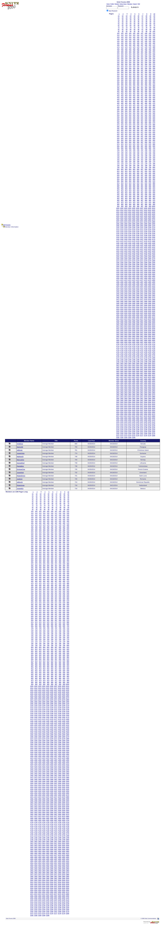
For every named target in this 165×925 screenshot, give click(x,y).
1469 (149, 297)
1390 (153, 282)
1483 (125, 301)
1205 (133, 247)
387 (142, 88)
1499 (149, 303)
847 (142, 177)
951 (118, 198)
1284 (129, 262)
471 (118, 105)
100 (154, 31)
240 (154, 58)
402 (122, 91)
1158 (145, 237)
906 (138, 189)
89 (150, 29)
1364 (129, 278)
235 (134, 58)
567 (142, 123)
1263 (125, 259)
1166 (137, 239)
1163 (125, 239)
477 (142, 105)
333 (126, 78)
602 (122, 130)
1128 (145, 231)
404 (130, 91)
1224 (129, 251)
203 (126, 53)
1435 (133, 292)
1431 (118, 292)
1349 (149, 274)
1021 (118, 212)
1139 (149, 233)
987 (142, 204)
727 (142, 154)
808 (146, 169)
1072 (122, 222)
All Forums (6, 225)
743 (126, 157)
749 (150, 157)
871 (118, 183)
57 (142, 23)
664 (130, 142)
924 (130, 192)
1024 (129, 212)
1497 (141, 303)
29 (150, 18)
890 (154, 185)
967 (142, 200)
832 (122, 175)
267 (142, 64)
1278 (145, 260)
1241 (118, 255)
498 (146, 109)
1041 (118, 216)
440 (154, 97)
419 (150, 93)
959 (150, 198)
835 (134, 175)
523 (126, 115)
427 (142, 95)
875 (134, 183)
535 (134, 117)
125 (134, 37)
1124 (129, 231)
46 (138, 22)
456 (138, 101)
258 (146, 62)
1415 (133, 288)
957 (142, 198)
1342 (122, 274)
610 (154, 130)
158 (146, 43)
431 (118, 97)
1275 (133, 260)
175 (134, 47)
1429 (149, 290)
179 (150, 47)
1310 (153, 266)
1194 (129, 245)
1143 (125, 235)
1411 (118, 288)
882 (122, 185)
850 (154, 177)
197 (142, 51)
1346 (137, 274)
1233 (125, 253)
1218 (145, 249)
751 (118, 159)
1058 (145, 218)
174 (130, 47)
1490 (153, 301)
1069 (149, 220)
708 (146, 150)
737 (142, 156)
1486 (137, 301)
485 (134, 107)
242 (122, 60)
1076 (137, 222)
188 (146, 49)
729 (150, 154)
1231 (118, 253)
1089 (149, 224)
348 (146, 80)
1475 (133, 299)
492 (122, 109)
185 (134, 49)
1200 (153, 245)
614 (130, 132)
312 (122, 74)
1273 (125, 260)
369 (150, 84)
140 (154, 39)
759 (150, 159)
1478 (145, 299)
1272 (122, 260)
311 (118, 74)
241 (118, 60)
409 (150, 91)
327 (142, 76)
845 (134, 177)
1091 (118, 225)
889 (150, 185)
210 (154, 53)
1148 (145, 235)
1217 (141, 249)
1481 (118, 301)
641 (118, 138)
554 (130, 121)
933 (126, 194)
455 (134, 101)
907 (142, 189)
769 (150, 161)
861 (118, 181)
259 (150, 62)
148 (146, 41)
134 (130, 39)
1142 (122, 235)
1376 (137, 280)
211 (118, 55)
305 (134, 72)
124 (130, 37)
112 (122, 35)
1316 (137, 268)
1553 (125, 315)
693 (126, 148)
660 (154, 140)
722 (122, 154)
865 (134, 181)
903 (126, 189)
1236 (137, 253)
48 (146, 22)
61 (118, 25)
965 (134, 200)
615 (134, 132)
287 (142, 68)
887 (142, 185)
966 (138, 200)
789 (150, 165)
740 (154, 156)
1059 (149, 218)
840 (154, 175)
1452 (122, 295)
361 (118, 84)
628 (146, 134)
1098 (145, 225)
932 (122, 194)
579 (150, 124)
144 (130, 41)
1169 (149, 239)
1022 (122, 212)
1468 (145, 297)
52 (122, 23)
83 (126, 29)
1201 (118, 247)
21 (118, 18)
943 (126, 196)
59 (150, 23)
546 (138, 119)
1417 (141, 288)
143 (126, 41)
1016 (137, 210)
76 (138, 27)
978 (146, 202)
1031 (118, 214)
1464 (129, 297)
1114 (129, 229)
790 (154, 165)
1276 (137, 260)
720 (154, 152)
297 (142, 70)
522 (122, 115)
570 (154, 123)
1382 (122, 282)
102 (122, 33)
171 (118, 47)
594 (130, 128)
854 (130, 179)
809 (150, 169)
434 (130, 97)
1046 (137, 216)
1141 (118, 235)
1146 (137, 235)
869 (150, 181)
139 (150, 39)
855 (134, 179)
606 (138, 130)
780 (154, 163)
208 (146, 53)
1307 (141, 266)
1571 (118, 319)
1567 (141, 317)
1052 (122, 218)
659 (150, 140)
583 (126, 126)
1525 (133, 309)
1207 (141, 247)
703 (126, 150)
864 (130, 181)
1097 (141, 225)
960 (154, 198)
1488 (145, 301)
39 (150, 20)
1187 (141, 243)
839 (150, 175)
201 (118, 53)
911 (118, 191)
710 (154, 150)
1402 (122, 286)
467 (142, 103)
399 (150, 90)
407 (142, 91)
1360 (153, 276)
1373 (125, 280)
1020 (153, 210)
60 (154, 23)
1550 (153, 313)
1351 (118, 276)
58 (146, 23)
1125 (133, 231)
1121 (118, 231)
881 (118, 185)
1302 (122, 266)
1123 (125, 231)
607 (142, 130)
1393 (125, 284)
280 (154, 66)
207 (142, 53)
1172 (122, 241)
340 (154, 78)
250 (154, 60)
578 (146, 124)
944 (130, 196)
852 (122, 179)
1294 (129, 264)
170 (154, 45)
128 (146, 37)
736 (138, 156)
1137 (141, 233)
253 (126, 62)
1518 (145, 307)
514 (130, 113)
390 (154, 88)
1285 (133, 262)
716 (138, 152)
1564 (129, 317)
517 (142, 113)
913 (126, 191)
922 (122, 192)
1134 (129, 233)
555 (134, 121)
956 (138, 198)
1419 (149, 288)
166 (138, 45)
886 (138, 185)
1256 (137, 257)
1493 (125, 303)
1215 (133, 249)
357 (142, 82)
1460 (153, 295)
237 (142, 58)
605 (134, 130)
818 (146, 171)
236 (138, 58)
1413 (125, 288)
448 (146, 99)
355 (134, 82)
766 (138, 161)
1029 (149, 212)
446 (138, 99)
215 (134, 55)
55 (134, 23)
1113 (125, 229)
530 (154, 115)
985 (134, 204)
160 (154, 43)
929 (150, 192)
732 (122, 156)
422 (122, 95)
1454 (129, 295)
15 (134, 16)
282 (122, 68)
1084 (129, 224)
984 (130, 204)
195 (134, 51)
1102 (122, 227)
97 (142, 31)
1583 (125, 321)
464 (130, 103)
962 (122, 200)
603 (126, 130)
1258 (145, 257)
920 (154, 191)
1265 (133, 259)
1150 (153, 235)
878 (146, 183)
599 (150, 128)
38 (146, 20)
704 (130, 150)
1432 (122, 292)
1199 (149, 245)
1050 (153, 216)
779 (150, 163)
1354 (129, 276)
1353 (125, 276)
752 (122, 159)
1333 (125, 272)
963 (126, 200)
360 (154, 82)
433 (126, 97)
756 (138, 159)
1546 (137, 313)
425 (134, 95)
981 (118, 204)
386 (138, 88)
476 (138, 105)
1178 (145, 241)
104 (130, 33)
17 (142, 16)
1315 (133, 268)
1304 (129, 266)
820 (154, 171)
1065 (133, 220)
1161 (118, 239)
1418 (145, 288)
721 (118, 154)
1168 (145, 239)
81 (118, 29)
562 (122, 123)
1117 (141, 229)
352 (122, 82)
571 (118, 124)
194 (130, 51)
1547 (141, 313)
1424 (129, 290)
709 (150, 150)
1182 (122, 243)
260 (154, 62)
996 (138, 206)
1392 (122, 284)
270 (154, 64)
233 (126, 58)
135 (134, 39)
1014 (129, 210)
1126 (137, 231)
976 (138, 202)
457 (142, 101)
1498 (145, 303)
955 (134, 198)
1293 (125, 264)
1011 (118, 210)
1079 (149, 222)
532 (122, 117)
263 (126, 64)
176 (138, 47)
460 (154, 101)
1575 (133, 319)
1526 (137, 309)
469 (150, 103)
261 (118, 64)
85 (134, 29)
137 (142, 39)
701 (118, 150)
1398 (145, 284)
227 (142, 56)
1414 (129, 288)
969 (150, 200)
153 (126, 43)
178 (146, 47)
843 (126, 177)
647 (142, 138)
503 (126, 111)
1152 (122, 237)
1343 (125, 274)
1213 (125, 249)
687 (142, 146)
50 (154, 22)
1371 (118, 280)
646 (138, 138)
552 (122, 121)
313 (126, 74)
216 (138, 55)
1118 (145, 229)
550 (154, 119)
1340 (153, 272)
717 (142, 152)
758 (146, 159)
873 (126, 183)
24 (130, 18)
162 (122, 45)
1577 (141, 319)
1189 (149, 243)
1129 (149, 231)
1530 (153, 309)
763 (126, 161)
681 (118, 146)
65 (134, 25)
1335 (133, 272)
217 (142, 55)
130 (154, 37)
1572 (122, 319)
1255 (133, 257)
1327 (141, 270)
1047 (141, 216)
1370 (153, 278)
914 (130, 191)
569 (150, 123)
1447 (141, 293)
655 (134, 140)
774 (130, 163)
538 (146, 117)
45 (134, 22)
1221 (118, 251)
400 (154, 90)
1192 (122, 245)
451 (118, 101)
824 (130, 173)
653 (126, 140)
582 (122, 126)
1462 (122, 297)
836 (138, 175)
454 (130, 101)
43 (126, 22)
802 (122, 169)
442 (122, 99)
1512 (122, 307)
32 (122, 20)
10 (154, 14)
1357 (141, 276)
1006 (137, 208)
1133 (125, 233)
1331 (118, 272)
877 (142, 183)
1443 (125, 293)
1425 (133, 290)
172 (122, 47)
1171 (118, 241)
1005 (133, 208)
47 (142, 22)
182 (122, 49)
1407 (141, 286)
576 (138, 124)
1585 (133, 321)
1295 (133, 264)
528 (146, 115)
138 (146, 39)
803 (126, 169)
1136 (137, 233)
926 (138, 192)
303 (126, 72)
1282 (122, 262)
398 (146, 90)
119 (150, 35)
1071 (118, 222)
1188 (145, 243)
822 (122, 173)
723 (126, 154)
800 (154, 167)
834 (130, 175)
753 (126, 159)
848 (146, 177)
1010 (153, 208)
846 (138, 177)
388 (146, 88)
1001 (118, 208)
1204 (129, 247)
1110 (153, 227)
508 (146, 111)
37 (142, 20)
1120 (153, 229)
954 (130, 198)
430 (154, 95)
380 (154, 86)
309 (150, 72)
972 (122, 202)
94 (130, 31)
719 (150, 152)
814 (130, 171)
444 (130, 99)
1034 (129, 214)
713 (126, 152)
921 (118, 192)
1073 (125, 222)
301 (118, 72)
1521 (118, 309)
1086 (137, 224)
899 (150, 187)
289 (150, 68)
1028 (145, 212)
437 (142, 97)
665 (134, 142)
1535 (133, 311)
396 (138, 90)
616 (138, 132)
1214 (129, 249)
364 (130, 84)
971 (118, 202)
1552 (122, 315)
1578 (145, 319)
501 (118, 111)
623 (126, 134)
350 (154, 80)
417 (142, 93)
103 (126, 33)
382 (122, 88)
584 (130, 126)
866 (138, 181)
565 (134, 123)
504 (130, 111)
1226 (137, 251)
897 (142, 187)
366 (138, 84)
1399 (149, 284)
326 (138, 76)
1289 (149, 262)
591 (118, 128)
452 (122, 101)
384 (130, 88)
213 (126, 55)
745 (134, 157)
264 (130, 64)
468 (146, 103)
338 (146, 78)
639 (150, 136)
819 (150, 171)
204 (130, 53)
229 (150, 56)
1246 (137, 255)
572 (122, 124)
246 (138, 60)
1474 (129, 299)
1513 (125, 307)
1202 (122, 247)
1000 (153, 206)
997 (142, 206)
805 (134, 169)
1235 (133, 253)
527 (142, 115)
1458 (145, 295)
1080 (153, 222)
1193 (125, 245)
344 (130, 80)
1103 (125, 227)
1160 (153, 237)
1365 (133, 278)
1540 (153, 311)
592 (122, 128)
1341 (118, 274)
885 (134, 185)
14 (130, 16)
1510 (153, 305)
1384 (129, 282)
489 (150, 107)
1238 (145, 253)
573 (126, 124)
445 (134, 99)
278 (146, 66)
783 (126, 165)
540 (154, 117)
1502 (122, 305)
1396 (137, 284)
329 (150, 76)
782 (122, 165)
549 (150, 119)
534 (130, 117)
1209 (149, 247)
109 (150, 33)
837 (142, 175)
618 (146, 132)
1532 (122, 311)
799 (150, 167)
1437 (141, 292)
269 (150, 64)
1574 (129, 319)
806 (138, 169)
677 (142, 144)
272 (122, 66)
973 (126, 202)
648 (146, 138)
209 (150, 53)
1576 (137, 319)
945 (134, 196)
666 (138, 142)
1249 (149, 255)
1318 (145, 268)
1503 (125, 305)
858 (146, 179)
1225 (133, 251)
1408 (145, 286)
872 (122, 183)
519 (150, 113)
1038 (145, 214)
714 (130, 152)
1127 (141, 231)
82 (122, 29)
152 (122, 43)
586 (138, 126)
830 (154, 173)
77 (142, 27)
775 (134, 163)
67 (142, 25)
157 (142, 43)
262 (122, 64)
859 (150, 179)
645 (134, 138)
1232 (122, 253)
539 (150, 117)
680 (154, 144)
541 (118, 119)
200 (154, 51)
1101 (118, 227)
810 (154, 169)
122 (122, 37)
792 (122, 167)
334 (130, 78)
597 (142, 128)
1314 (129, 268)
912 (122, 191)
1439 (149, 292)
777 (142, 163)
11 (118, 16)
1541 (118, 313)
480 (154, 105)
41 (118, 22)
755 (134, 159)
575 (134, 124)
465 (134, 103)
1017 (141, 210)
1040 (153, 214)
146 (138, 41)
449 (150, 99)
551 (118, 121)
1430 (153, 290)
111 (118, 35)
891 (118, 187)
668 (146, 142)
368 (146, 84)
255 (134, 62)
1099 (149, 225)
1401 (118, 286)
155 (134, 43)
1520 (153, 307)
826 (138, 173)
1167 (141, 239)
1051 (118, 218)
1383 (125, 282)
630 (154, 134)
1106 (137, 227)
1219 (149, 249)
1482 (122, 301)
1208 (145, 247)
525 (134, 115)
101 (118, 33)
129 (150, 37)
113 (126, 35)
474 (130, 105)
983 (126, 204)
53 (126, 23)
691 (118, 148)
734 (130, 156)
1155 (133, 237)
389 (150, 88)
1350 (153, 274)
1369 (149, 278)
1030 (153, 212)
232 (122, 58)
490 (154, 107)
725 (134, 154)
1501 (118, 305)
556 (138, 121)
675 (134, 144)
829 (150, 173)
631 (118, 136)
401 (118, 91)
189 (150, 49)
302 (122, 72)
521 (118, 115)
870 (154, 181)
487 (142, 107)
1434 (129, 292)
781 (118, 165)
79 (150, 27)
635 (134, 136)
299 (150, 70)
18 (146, 16)
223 (126, 56)
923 (126, 192)
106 (138, 33)
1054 (129, 218)
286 (138, 68)
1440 (153, 292)
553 (126, 121)
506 (138, 111)
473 (126, 105)
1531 (118, 311)
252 (122, 62)
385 (134, 88)
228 (146, 56)
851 (118, 179)
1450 (153, 293)
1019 (149, 210)
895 (134, 187)
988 (146, 204)
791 (118, 167)
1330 (153, 270)
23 (126, 18)
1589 (149, 321)
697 (142, 148)
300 (154, 70)
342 (122, 80)
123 (126, 37)
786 (138, 165)
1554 (129, 315)
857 (142, 179)
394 (130, 90)
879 (150, 183)
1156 (137, 237)
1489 (149, 301)
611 (118, 132)
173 (126, 47)
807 (142, 169)
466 (138, 103)
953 (126, 198)
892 (122, 187)
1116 (137, 229)
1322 (122, 270)
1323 (125, 270)
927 (142, 192)
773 (126, 163)
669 (150, 142)
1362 (122, 278)
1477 (141, 299)
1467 (141, 297)
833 (126, 175)
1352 (122, 276)
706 (138, 150)
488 (146, 107)
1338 (145, 272)
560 (154, 121)
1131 (118, 233)
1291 (118, 264)
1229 (149, 251)
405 (134, 91)
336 (138, 78)
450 (154, 99)
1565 (133, 317)
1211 (118, 249)
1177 (141, 241)
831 (118, 175)
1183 (125, 243)
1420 (153, 288)
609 (150, 130)
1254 (129, 257)
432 (122, 97)
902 (122, 189)
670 (154, 142)
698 (146, 148)
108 (146, 33)
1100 (153, 225)
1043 (125, 216)
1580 (153, 319)
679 (150, 144)
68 (146, 25)
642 (122, 138)
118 (146, 35)
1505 (133, 305)
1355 (133, 276)
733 (126, 156)
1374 (129, 280)
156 (138, 43)
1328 (145, 270)
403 (126, 91)
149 (150, 41)
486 (138, 107)
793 (126, 167)
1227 (141, 251)
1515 (133, 307)
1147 (141, 235)
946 (138, 196)
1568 (145, 317)
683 (126, 146)
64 (130, 25)
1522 (122, 309)
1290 (153, 262)
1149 (149, 235)
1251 (118, 257)
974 (130, 202)
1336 (137, 272)
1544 (129, 313)
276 (138, 66)
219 (150, 55)
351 (118, 82)
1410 (153, 286)
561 (118, 123)
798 (146, 167)
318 (146, 74)
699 (150, 148)
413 (126, 93)
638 (146, 136)
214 (130, 55)
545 (134, 119)
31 (118, 20)
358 (146, 82)
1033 (125, 214)
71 (118, 27)
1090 (153, 224)
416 (138, 93)
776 (138, 163)
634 (130, 136)
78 (146, 27)
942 (122, 196)
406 (138, 91)
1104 (129, 227)
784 (130, 165)
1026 (137, 212)
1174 (129, 241)
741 (118, 157)
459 (150, 101)
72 (122, 27)
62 (122, 25)
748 (146, 157)
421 (118, 95)
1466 (137, 297)
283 (126, 68)
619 (150, 132)
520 (154, 113)
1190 (153, 243)
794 (130, 167)
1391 (118, 284)
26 (138, 18)
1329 (149, 270)
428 (146, 95)
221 (118, 56)
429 (150, 95)
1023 (125, 212)
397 (142, 90)
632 (122, 136)
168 (146, 45)
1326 (137, 270)
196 (138, 51)
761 (118, 161)
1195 (133, 245)
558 (146, 121)
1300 (153, 264)
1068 (145, 220)
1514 (129, 307)
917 (142, 191)
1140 (153, 233)
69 (150, 25)
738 (146, 156)
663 (126, 142)
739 (150, 156)
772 (122, 163)
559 (150, 121)
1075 (133, 222)
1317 (141, 268)
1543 (125, 313)
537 (142, 117)
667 (142, 142)
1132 (122, 233)
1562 (122, 317)
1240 (153, 253)
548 (146, 119)
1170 (153, 239)
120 (154, 35)
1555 (133, 315)
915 (134, 191)
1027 (141, 212)
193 (126, 51)
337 (142, 78)
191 (118, 51)
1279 (149, 260)
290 (154, 68)
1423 (125, 290)
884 (130, 185)
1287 (141, 262)
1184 (129, 243)
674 (130, 144)
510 (154, 111)
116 (138, 35)
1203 (125, 247)
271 (118, 66)
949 (150, 196)
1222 (122, 251)
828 (146, 173)
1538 (145, 311)
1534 (129, 311)
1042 (122, 216)
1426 (137, 290)
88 (146, 29)
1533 (125, 311)
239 (150, 58)
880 (154, 183)
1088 (145, 224)
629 (150, 134)
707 (142, 150)
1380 (153, 280)
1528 (145, 309)
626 (138, 134)
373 (126, 86)
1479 (149, 299)
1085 (133, 224)
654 (130, 140)
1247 (141, 255)
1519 (149, 307)
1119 (149, 229)
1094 (129, 225)
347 (142, 80)
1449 (149, 293)
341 (118, 80)
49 (150, 22)
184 (130, 49)
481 (118, 107)
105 (134, 33)
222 (122, 56)
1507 (141, 305)
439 (150, 97)
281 (118, 68)
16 (138, 16)
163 (126, 45)
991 (118, 206)
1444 (129, 293)
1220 (153, 249)
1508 (145, 305)
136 (138, 39)
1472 (122, 299)
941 (118, 196)
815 (134, 171)
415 (134, 93)
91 (118, 31)
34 (130, 20)
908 (146, 189)
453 (126, 101)
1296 (137, 264)
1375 (133, 280)
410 (154, 91)
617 (142, 132)
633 (126, 136)
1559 (149, 315)
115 (134, 35)
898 (146, 187)
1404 (129, 286)
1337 (141, 272)
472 (122, 105)
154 (130, 43)
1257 (141, 257)
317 (142, 74)
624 (130, 134)
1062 (122, 220)
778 (146, 163)
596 (138, 128)
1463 (125, 297)
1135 (133, 233)
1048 (145, 216)
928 (146, 192)
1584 (129, 321)
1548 (145, 313)
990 (154, 204)
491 (118, 109)
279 (150, 66)
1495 (133, 303)
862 (122, 181)
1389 (149, 282)
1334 (129, 272)
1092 (122, 225)
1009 (149, 208)
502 (122, 111)
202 (122, 53)
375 (134, 86)
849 (150, 177)
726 (138, 154)
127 (142, 37)
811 (118, 171)
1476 (137, 299)
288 (146, 68)
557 (142, 121)
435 (134, 97)
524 (130, 115)
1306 (137, 266)
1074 (129, 222)
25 (134, 18)
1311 (118, 268)
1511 (118, 307)
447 (142, 99)
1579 (149, 319)
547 (142, 119)
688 (146, 146)
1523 (125, 309)
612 (122, 132)
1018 (145, 210)
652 (122, 140)
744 (130, 157)
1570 (153, 317)
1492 (122, 303)
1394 (129, 284)
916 (138, 191)
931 (118, 194)
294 (130, 70)
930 (154, 192)
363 (126, 84)
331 (118, 78)
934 (130, 194)
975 (134, 202)
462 (122, 103)
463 (126, 103)
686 (138, 146)
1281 (118, 262)
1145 (133, 235)
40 (154, 20)
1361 (118, 278)
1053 (125, 218)
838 (146, 175)
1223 (125, 251)
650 (154, 138)
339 (150, 78)
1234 (129, 253)
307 (142, 72)
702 (122, 150)
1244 (129, 255)
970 (154, 200)
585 (134, 126)
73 (126, 27)
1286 (137, 262)
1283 (125, 262)
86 (138, 29)
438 (146, 97)
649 (150, 138)
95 (134, 31)
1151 (118, 237)
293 (126, 70)
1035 (133, 214)
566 (138, 123)
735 (134, 156)
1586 (137, 321)
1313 (125, 268)
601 (118, 130)
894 (130, 187)
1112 (122, 229)
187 (142, 49)
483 (126, 107)
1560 (153, 315)
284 (130, 68)
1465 (133, 297)
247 (142, 60)
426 (138, 95)
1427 (141, 290)
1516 (137, 307)
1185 (133, 243)
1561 (118, 317)
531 (118, 117)
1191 (118, 245)
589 (150, 126)
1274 (129, 260)
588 (146, 126)
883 (126, 185)
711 (118, 152)
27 (142, 18)
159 (150, 43)
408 (146, 91)
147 (142, 41)
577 (142, 124)
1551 (118, 315)
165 (134, 45)
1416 (137, 288)
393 (126, 90)
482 (122, 107)
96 (138, 31)
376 (138, 86)
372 (122, 86)
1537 (141, 311)
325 (134, 76)
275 (134, 66)
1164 (129, 239)
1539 (149, 311)
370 (154, 84)
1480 (153, 299)
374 (130, 86)
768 (146, 161)
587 (142, 126)
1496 (137, 303)
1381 (118, 282)
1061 (118, 220)
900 (154, 187)
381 (118, 88)
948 (146, 196)
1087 (141, 224)
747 (142, 157)
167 (142, 45)
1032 (122, 214)
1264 (129, 259)
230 (154, 56)
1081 (118, 224)
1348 (145, 274)
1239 (149, 253)
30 (154, 18)
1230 (153, 251)
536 (138, 117)
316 (138, 74)
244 (130, 60)
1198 (145, 245)
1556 (137, 315)
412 (122, 93)
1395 (133, 284)
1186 (137, 243)
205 (134, 53)
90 (154, 29)
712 (122, 152)
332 (122, 78)
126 (138, 37)
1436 (137, 292)
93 (126, 31)
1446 (137, 293)
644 (130, 138)
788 (146, 165)
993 (126, 206)
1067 (141, 220)
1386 (137, 282)
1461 (118, 297)
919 (150, 191)
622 (122, 134)
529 (150, 115)
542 (122, 119)
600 (154, 128)
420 (154, 93)
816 (138, 171)
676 (138, 144)
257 (142, 62)
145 (134, 41)
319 (150, 74)
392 (122, 90)
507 (142, 111)
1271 (118, 260)
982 (122, 204)
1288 (145, 262)
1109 (149, 227)
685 (134, 146)
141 (118, 41)
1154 (129, 237)
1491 (118, 303)
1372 (122, 280)
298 (146, 70)
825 (134, 173)
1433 (125, 292)
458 (146, 101)
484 (130, 107)
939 (150, 194)
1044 (129, 216)
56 (138, 23)
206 (138, 53)
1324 (129, 270)
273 (126, 66)
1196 (137, 245)
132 (122, 39)
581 (118, 126)
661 (118, 142)
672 (122, 144)
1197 (141, 245)
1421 (118, 290)
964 (130, 200)
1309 (149, 266)
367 (142, 84)
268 (146, 64)
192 (122, 51)
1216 (137, 249)
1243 (125, 255)
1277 (141, 260)
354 (130, 82)
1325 (133, 270)
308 (146, 72)
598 (146, 128)
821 (118, 173)
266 (138, 64)
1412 (122, 288)
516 (138, 113)
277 (142, 66)
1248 (145, 255)
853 (126, 179)
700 (154, 148)
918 (146, 191)
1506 (137, 305)
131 (118, 39)
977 (142, 202)
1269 (149, 259)
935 (134, 194)
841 (118, 177)
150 (154, 41)
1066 (137, 220)
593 (126, 128)
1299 (149, 264)
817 (142, 171)
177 (142, 47)
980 (154, 202)
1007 (141, 208)
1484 (129, 301)
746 (138, 157)
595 (134, 128)
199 (150, 51)
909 (150, 189)
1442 (122, 293)
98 (146, 31)
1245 (133, 255)
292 (122, 70)
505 (134, 111)
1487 (141, 301)
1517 (141, 307)
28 (146, 18)
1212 (122, 249)
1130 (153, 231)
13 (126, 16)
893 (126, 187)
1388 (145, 282)
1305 (133, 266)
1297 (141, 264)
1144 (129, 235)
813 (126, 171)
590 (154, 126)
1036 (137, 214)
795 (134, 167)
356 (138, 82)
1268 (145, 259)
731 (118, 156)
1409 (149, 286)
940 (154, 194)
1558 (145, 315)
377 (142, 86)
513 (126, 113)
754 (130, 159)
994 (130, 206)
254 (130, 62)
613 (126, 132)
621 (118, 134)
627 (142, 134)
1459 (149, 295)
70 (154, 25)
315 (134, 74)
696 (138, 148)
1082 (122, 224)
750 (154, 157)
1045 (133, 216)
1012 (122, 210)
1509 (149, 305)
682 (122, 146)
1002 (122, 208)
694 (130, 148)
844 (130, 177)
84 (130, 29)
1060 (153, 218)
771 (118, 163)
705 (134, 150)
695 (134, 148)
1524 (129, 309)
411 (118, 93)
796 (138, 167)
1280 (153, 260)
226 (138, 56)
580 (154, 124)
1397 (141, 284)
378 (146, 86)
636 (138, 136)
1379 (149, 280)
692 (122, 148)
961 (118, 200)
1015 (133, 210)
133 (126, 39)
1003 (125, 208)
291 (118, 70)
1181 (118, 243)
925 (134, 192)
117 (142, 35)
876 (138, 183)
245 (134, 60)
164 (130, 45)
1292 (122, 264)
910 (154, 189)
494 (130, 109)
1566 (137, 317)
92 (122, 31)
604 (130, 130)
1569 (149, 317)
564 (130, 123)
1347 (141, 274)
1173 (125, 241)
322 (122, 76)
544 (130, 119)
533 (126, 117)
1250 (153, 255)
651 (118, 140)
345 (134, 80)
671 (118, 144)
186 (138, 49)
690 (154, 146)
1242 (122, 255)
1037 (141, 214)
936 (138, 194)
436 (138, 97)
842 (122, 177)
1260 (153, 257)
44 (130, 22)
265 (134, 64)
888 (146, 185)
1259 (149, 257)
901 (118, 189)
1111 (118, 229)
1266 (137, 259)
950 (154, 196)
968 (146, 200)
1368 (145, 278)
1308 (145, 266)
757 (142, 159)
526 (138, 115)
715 (134, 152)
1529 (149, 309)
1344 (129, 274)
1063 (125, 220)
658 (146, 140)
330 (154, 76)
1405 (133, 286)
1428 (145, 290)
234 (130, 58)
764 (130, 161)
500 (154, 109)
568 (146, 123)
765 (134, 161)
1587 (141, 321)
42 (122, 22)
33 (126, 20)
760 (154, 159)
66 (138, 25)
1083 (125, 224)
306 (138, 72)
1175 (133, 241)
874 (130, 183)
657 (142, 140)
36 (138, 20)
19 (150, 16)
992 (122, 206)
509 (150, 111)
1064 (129, 220)
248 (146, 60)
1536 (137, 311)
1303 (125, 266)
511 (118, 113)
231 (118, 58)
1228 (145, 251)
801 (118, 169)
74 (130, 27)
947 (142, 196)
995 (134, 206)
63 (126, 25)
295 (134, 70)
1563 (125, 317)
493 (126, 109)
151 (118, 43)
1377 (141, 280)
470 (154, 103)
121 (118, 37)
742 (122, 157)
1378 (145, 280)
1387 (141, 282)
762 (122, 161)
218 (146, 55)
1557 (141, 315)
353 (126, 82)
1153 (125, 237)
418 (146, 93)
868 (146, 181)
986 (138, 204)
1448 (145, 293)
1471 (118, 299)
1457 (141, 295)
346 (138, 80)
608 (146, 130)
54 (130, 23)
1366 (137, 278)
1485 (133, 301)
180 (154, 47)
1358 (145, 276)
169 (150, 45)
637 (142, 136)
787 (142, 165)
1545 (133, 313)
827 (142, 173)
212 (122, 55)
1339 (149, 272)
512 (122, 113)
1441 (118, 293)
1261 (118, 259)
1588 (145, 321)
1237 (141, 253)
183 (126, 49)
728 (146, 154)
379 (150, 86)
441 (118, 99)
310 (154, 72)
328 (146, 76)
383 (126, 88)
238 (146, 58)
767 (142, 161)
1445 (133, 293)
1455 (133, 295)
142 (122, 41)
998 (146, 206)
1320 (153, 268)
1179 (149, 241)
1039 (149, 214)
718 (146, 152)
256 (138, 62)
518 (146, 113)
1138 (145, 233)
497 (142, 109)
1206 (137, 247)
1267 (141, 259)
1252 (122, 257)
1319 (149, 268)
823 (126, 173)
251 (118, 62)
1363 (125, 278)
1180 (153, 241)
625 (134, 134)
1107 (141, 227)
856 (138, 179)
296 (138, 70)
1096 (137, 225)
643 (126, 138)
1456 (137, 295)
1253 (125, 257)
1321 (118, 270)
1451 (118, 295)
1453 (125, 295)
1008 (145, 208)
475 (134, 105)
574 (130, 124)
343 (126, 80)
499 (150, 109)
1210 (153, 247)
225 (134, 56)
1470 (153, 297)
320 (154, 74)
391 (118, 90)
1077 (141, 222)
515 (134, 113)
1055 (133, 218)
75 (134, 27)
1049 (149, 216)
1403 (125, 286)
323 (126, 76)
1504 (129, 305)
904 (130, 189)
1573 (125, 319)
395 (134, 90)
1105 (133, 227)
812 (122, 171)
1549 (149, 313)
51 (118, 23)
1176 (137, 241)
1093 (125, 225)
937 (142, 194)
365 (134, 84)
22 (122, 18)
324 (130, 76)
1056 (137, 218)
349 (150, 80)
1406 (137, 286)
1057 (141, 218)
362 (122, 84)
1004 (129, 208)
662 (122, 142)
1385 (133, 282)
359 (150, 82)
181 (118, 49)
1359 (149, 276)
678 (146, 144)
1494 (129, 303)
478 (146, 105)
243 (126, 60)
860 (154, 179)
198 (146, 51)
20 (154, 16)
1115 (133, 229)
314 (130, 74)
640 (154, 136)
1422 (122, 290)
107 (142, 33)
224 (130, 56)
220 (154, 55)
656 (138, 140)
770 (154, 161)
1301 (118, 266)
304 (130, 72)
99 (150, 31)
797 (142, 167)
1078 (145, 222)
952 (122, 198)
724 (130, 154)
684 (130, 146)
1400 (153, 284)
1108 (145, 227)
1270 (153, 259)
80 (154, 27)
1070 (153, 220)
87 (142, 29)
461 (118, 103)
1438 (145, 292)
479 (150, 105)
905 (134, 189)
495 (134, 109)
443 (126, 99)
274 (130, 66)
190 (154, 49)
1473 (125, 299)
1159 (149, 237)
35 (134, 20)
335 (134, 78)
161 (118, 45)
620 (154, 132)
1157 (141, 237)
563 (126, 123)
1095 (133, 225)
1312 (122, 268)
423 (126, 95)
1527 (141, 309)
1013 (125, 210)
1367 (141, 278)
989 (150, 204)
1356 (137, 276)
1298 (145, 264)
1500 (153, 303)
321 (118, 76)
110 (154, 33)
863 (126, 181)
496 (138, 109)
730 (154, 154)
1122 (122, 231)
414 (130, 93)
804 (130, 169)
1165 (133, 239)
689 (150, 146)
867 (142, 181)
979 (150, 202)
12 (122, 16)
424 (130, 95)
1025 (133, 212)
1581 (118, 321)
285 (134, 68)
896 (138, 187)
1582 (122, 321)
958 (146, 198)
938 (146, 194)
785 (134, 165)
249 (150, 60)
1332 (122, 272)
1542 (122, 313)
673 (126, 144)
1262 (122, 259)
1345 (133, 274)
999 (150, 206)
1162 (122, 239)
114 (130, 35)
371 (118, 86)
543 (126, 119)
